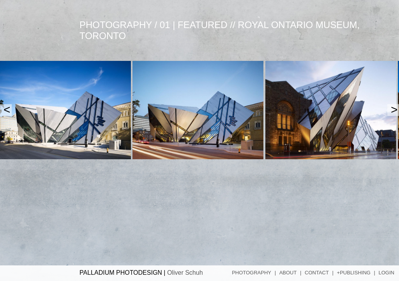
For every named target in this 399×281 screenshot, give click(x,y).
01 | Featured (194, 25)
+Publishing (354, 273)
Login (386, 273)
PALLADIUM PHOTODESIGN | (141, 272)
